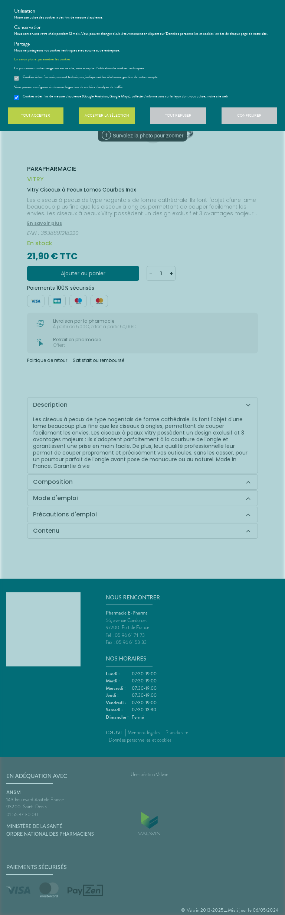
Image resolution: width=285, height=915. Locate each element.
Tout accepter (35, 115)
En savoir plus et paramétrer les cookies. (42, 59)
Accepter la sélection (107, 115)
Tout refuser (178, 115)
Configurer (249, 115)
